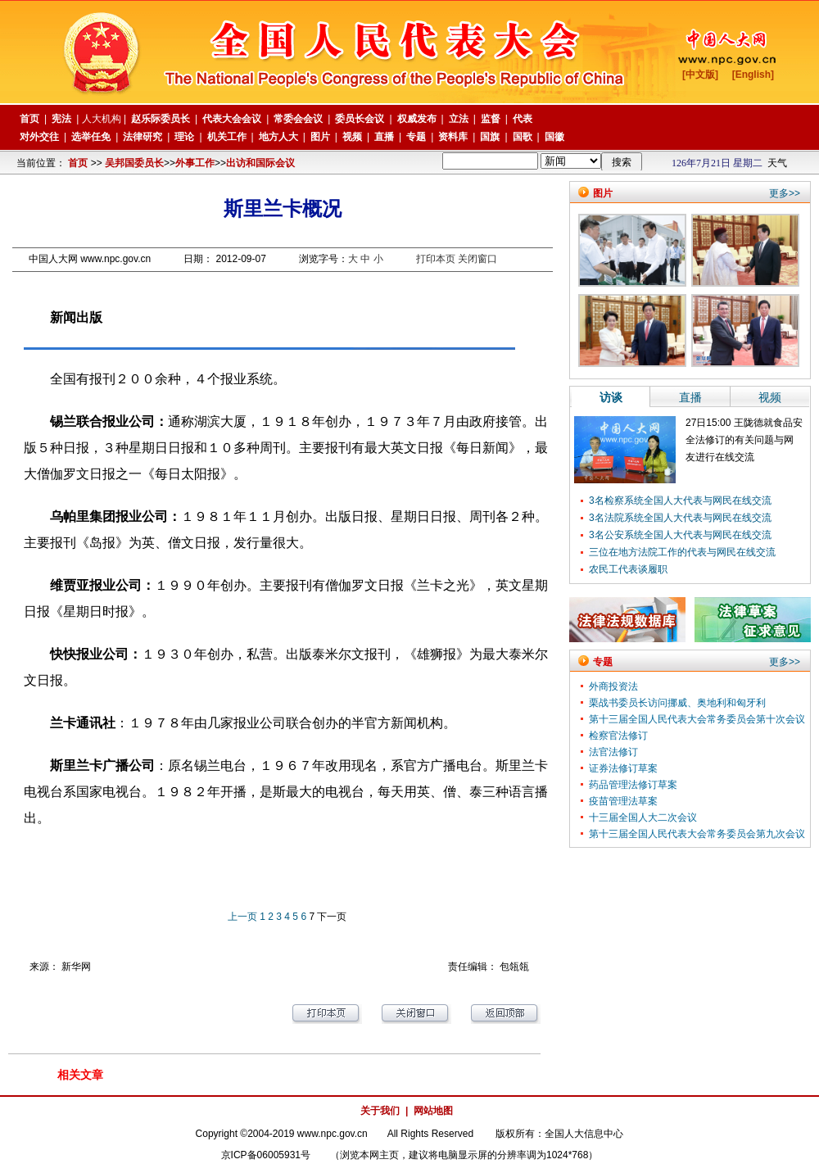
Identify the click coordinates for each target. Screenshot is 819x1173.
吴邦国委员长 (134, 163)
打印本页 (435, 259)
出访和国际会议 (260, 163)
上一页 (242, 916)
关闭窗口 (477, 259)
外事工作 (195, 163)
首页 (78, 163)
